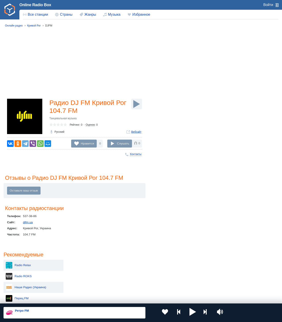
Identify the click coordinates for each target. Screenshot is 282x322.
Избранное (141, 14)
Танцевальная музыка (63, 119)
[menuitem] (35, 14)
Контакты (135, 154)
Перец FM (232, 79)
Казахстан (184, 263)
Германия (183, 286)
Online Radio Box (35, 5)
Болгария (183, 271)
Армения (128, 271)
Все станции (38, 14)
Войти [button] (268, 5)
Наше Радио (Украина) (241, 68)
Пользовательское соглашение (58, 298)
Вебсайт (136, 132)
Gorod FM (232, 145)
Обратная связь (134, 298)
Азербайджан (131, 286)
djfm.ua (28, 222)
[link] (10, 10)
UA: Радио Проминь (239, 134)
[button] (182, 312)
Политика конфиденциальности (101, 298)
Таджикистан (75, 271)
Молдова (128, 263)
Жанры (90, 14)
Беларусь (17, 286)
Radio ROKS (234, 57)
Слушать (123, 143)
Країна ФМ (232, 101)
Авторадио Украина (239, 90)
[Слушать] (136, 104)
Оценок (90, 125)
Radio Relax (233, 46)
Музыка (114, 14)
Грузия (71, 286)
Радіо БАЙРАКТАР (238, 123)
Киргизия (17, 271)
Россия (16, 263)
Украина (72, 263)
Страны (66, 14)
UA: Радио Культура (239, 112)
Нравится (87, 143)
